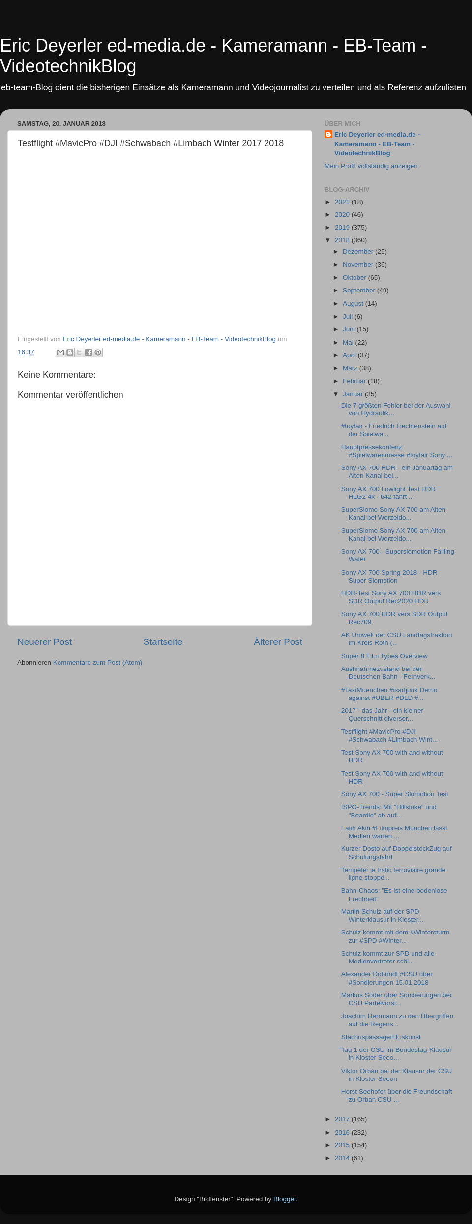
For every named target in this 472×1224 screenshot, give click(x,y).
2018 (343, 240)
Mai (349, 342)
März (351, 368)
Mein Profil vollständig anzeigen (371, 166)
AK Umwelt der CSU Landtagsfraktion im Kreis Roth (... (396, 638)
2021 (343, 201)
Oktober (355, 277)
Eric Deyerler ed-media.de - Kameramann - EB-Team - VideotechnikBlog (377, 144)
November (359, 264)
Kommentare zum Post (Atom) (98, 662)
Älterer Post (278, 642)
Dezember (359, 251)
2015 (343, 1145)
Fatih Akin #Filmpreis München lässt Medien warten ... (394, 832)
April (350, 355)
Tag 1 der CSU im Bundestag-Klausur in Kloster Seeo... (396, 1053)
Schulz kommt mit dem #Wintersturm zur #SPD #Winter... (395, 936)
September (360, 290)
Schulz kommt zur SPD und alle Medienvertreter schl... (388, 957)
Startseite (162, 642)
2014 (343, 1158)
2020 (343, 214)
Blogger (284, 1199)
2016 (343, 1132)
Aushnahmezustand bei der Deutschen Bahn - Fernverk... (388, 672)
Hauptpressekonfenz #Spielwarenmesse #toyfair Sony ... (397, 451)
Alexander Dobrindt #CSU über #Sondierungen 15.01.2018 (387, 978)
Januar (354, 394)
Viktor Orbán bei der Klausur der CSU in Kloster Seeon (396, 1074)
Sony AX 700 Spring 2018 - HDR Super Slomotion (389, 576)
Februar (355, 381)
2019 (343, 227)
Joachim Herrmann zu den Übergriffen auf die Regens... (397, 1019)
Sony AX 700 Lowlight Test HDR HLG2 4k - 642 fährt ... (388, 492)
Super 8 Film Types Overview (384, 656)
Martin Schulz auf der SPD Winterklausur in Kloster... (382, 915)
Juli (348, 316)
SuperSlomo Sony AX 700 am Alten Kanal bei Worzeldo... (393, 513)
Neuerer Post (44, 642)
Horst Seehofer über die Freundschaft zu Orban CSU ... (396, 1095)
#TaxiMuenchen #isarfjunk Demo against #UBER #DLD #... (389, 693)
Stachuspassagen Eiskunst (381, 1037)
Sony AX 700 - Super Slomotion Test (394, 794)
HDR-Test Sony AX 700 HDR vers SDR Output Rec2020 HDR (391, 597)
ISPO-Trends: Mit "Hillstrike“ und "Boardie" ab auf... (389, 810)
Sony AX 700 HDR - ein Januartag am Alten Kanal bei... (397, 471)
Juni (350, 329)
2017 (343, 1119)
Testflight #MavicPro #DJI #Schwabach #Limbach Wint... (389, 735)
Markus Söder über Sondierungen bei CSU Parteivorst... (396, 999)
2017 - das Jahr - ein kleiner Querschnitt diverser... (382, 714)
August (354, 303)
